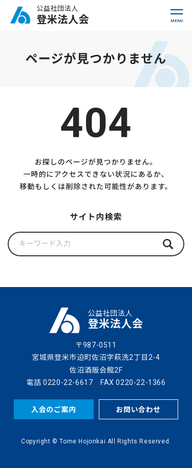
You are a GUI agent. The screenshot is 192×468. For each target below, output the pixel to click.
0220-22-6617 (68, 382)
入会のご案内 (53, 409)
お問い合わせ (138, 409)
